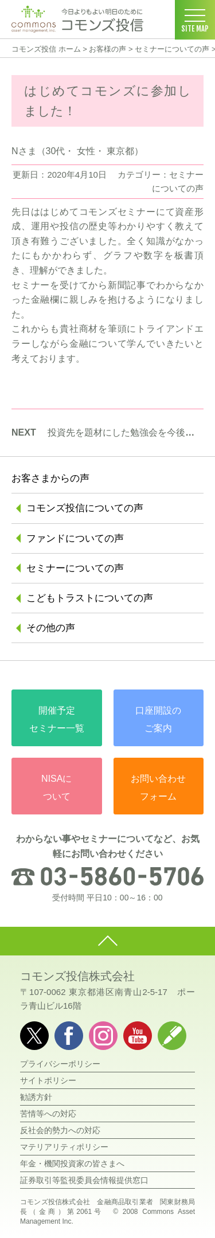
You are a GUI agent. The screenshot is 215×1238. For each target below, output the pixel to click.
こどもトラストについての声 (89, 598)
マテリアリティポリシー (64, 1146)
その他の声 (50, 627)
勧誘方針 (36, 1097)
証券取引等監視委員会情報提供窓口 (84, 1180)
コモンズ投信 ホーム (46, 49)
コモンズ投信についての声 (84, 508)
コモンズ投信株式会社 (77, 976)
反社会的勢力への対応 (60, 1130)
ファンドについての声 (75, 538)
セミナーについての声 (172, 49)
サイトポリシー (48, 1080)
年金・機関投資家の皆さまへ (72, 1163)
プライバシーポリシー (60, 1063)
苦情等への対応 (48, 1113)
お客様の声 (107, 49)
